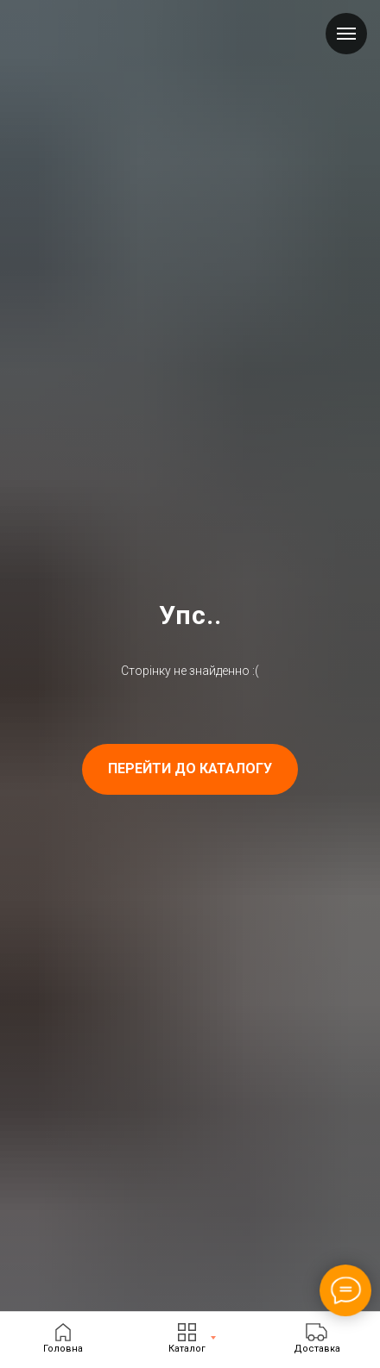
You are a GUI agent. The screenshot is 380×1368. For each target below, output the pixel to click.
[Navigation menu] (346, 34)
